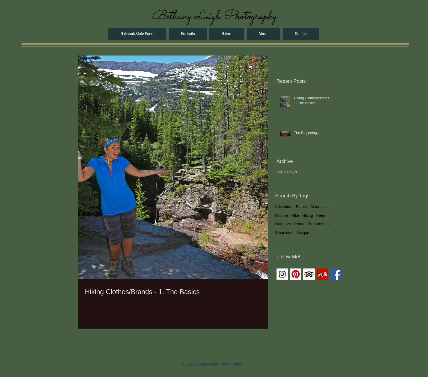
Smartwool (284, 232)
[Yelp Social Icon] (322, 274)
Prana (299, 224)
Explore (281, 215)
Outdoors (283, 224)
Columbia (318, 206)
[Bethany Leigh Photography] (214, 16)
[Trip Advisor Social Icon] (309, 274)
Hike (295, 215)
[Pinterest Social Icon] (295, 274)
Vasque (302, 232)
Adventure (284, 206)
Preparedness (319, 224)
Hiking (307, 215)
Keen (320, 215)
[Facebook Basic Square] (335, 274)
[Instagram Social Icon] (282, 274)
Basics (301, 206)
